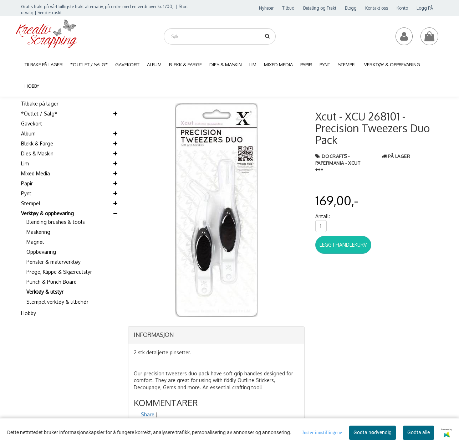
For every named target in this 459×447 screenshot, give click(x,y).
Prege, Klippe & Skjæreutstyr (59, 272)
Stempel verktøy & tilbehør (57, 302)
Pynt (26, 193)
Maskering (38, 232)
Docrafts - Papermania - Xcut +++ (338, 162)
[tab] (216, 335)
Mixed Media (35, 173)
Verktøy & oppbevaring (47, 213)
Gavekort (31, 123)
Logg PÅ (425, 8)
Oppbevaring (41, 252)
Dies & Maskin (37, 153)
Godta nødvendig (372, 432)
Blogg (351, 8)
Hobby (28, 313)
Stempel (30, 203)
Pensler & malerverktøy (53, 262)
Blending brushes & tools (55, 222)
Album (28, 133)
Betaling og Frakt (319, 8)
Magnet (35, 242)
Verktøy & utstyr (44, 292)
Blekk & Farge (37, 143)
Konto (402, 8)
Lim (25, 163)
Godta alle (418, 432)
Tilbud (288, 8)
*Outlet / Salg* (39, 114)
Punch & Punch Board (51, 282)
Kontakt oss (376, 8)
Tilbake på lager (39, 104)
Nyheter (266, 8)
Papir (27, 183)
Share (147, 414)
